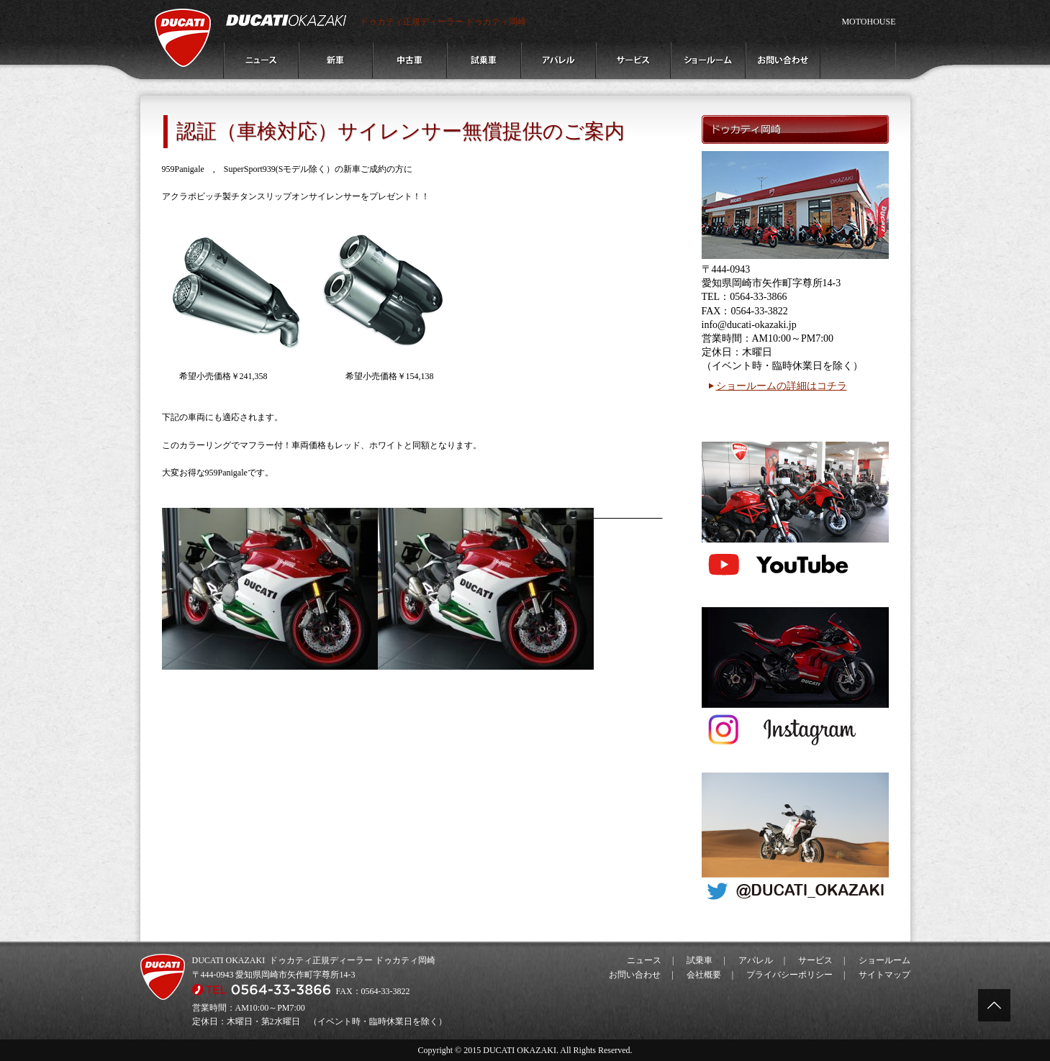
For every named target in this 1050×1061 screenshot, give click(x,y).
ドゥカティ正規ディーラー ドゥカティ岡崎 (443, 22)
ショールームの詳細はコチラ (781, 386)
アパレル (755, 960)
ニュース (644, 960)
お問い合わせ (635, 975)
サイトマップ (884, 975)
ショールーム (884, 960)
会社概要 (704, 975)
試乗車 (699, 960)
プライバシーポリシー (789, 975)
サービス (815, 960)
